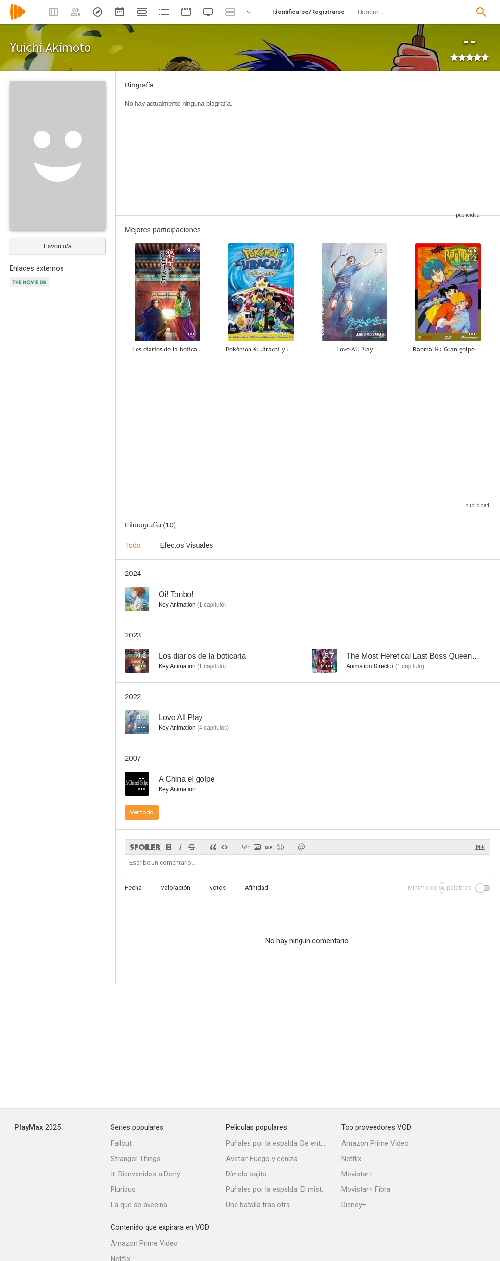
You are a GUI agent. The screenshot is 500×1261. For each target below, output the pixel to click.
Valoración (175, 887)
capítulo (211, 604)
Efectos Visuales (186, 545)
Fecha (133, 887)
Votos (217, 887)
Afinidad (256, 887)
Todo (133, 545)
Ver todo (142, 812)
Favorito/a (58, 246)
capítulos (213, 727)
